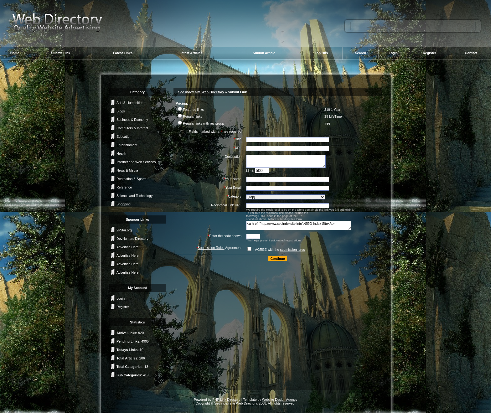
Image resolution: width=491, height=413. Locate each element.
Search (360, 53)
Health (121, 153)
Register (429, 53)
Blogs (120, 111)
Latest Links (122, 53)
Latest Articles (190, 53)
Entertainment (126, 145)
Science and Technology (134, 196)
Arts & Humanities (129, 103)
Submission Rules (211, 248)
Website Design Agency (279, 399)
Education (123, 136)
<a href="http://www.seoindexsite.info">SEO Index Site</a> (298, 225)
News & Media (127, 170)
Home (15, 53)
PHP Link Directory (226, 399)
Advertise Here (127, 247)
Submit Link (60, 53)
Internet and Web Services (136, 162)
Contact (471, 53)
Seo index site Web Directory (201, 92)
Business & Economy (132, 119)
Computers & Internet (132, 128)
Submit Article (264, 53)
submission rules (292, 249)
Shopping (123, 204)
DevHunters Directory (132, 238)
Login (393, 53)
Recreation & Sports (131, 179)
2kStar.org (124, 230)
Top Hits (321, 53)
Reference (124, 187)
